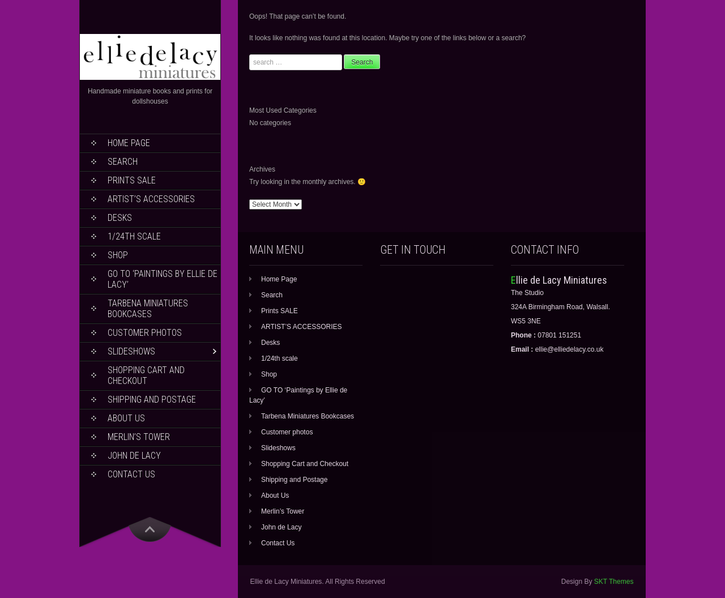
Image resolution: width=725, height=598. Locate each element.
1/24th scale (134, 236)
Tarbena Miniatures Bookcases (148, 308)
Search (123, 161)
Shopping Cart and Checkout (146, 375)
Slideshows (131, 351)
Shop (118, 255)
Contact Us (131, 474)
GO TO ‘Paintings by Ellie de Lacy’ (163, 279)
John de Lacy (134, 455)
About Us (126, 418)
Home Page (129, 143)
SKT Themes (614, 582)
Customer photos (145, 332)
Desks (120, 217)
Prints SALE (132, 180)
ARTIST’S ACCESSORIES (151, 199)
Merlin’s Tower (139, 437)
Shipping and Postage (152, 399)
